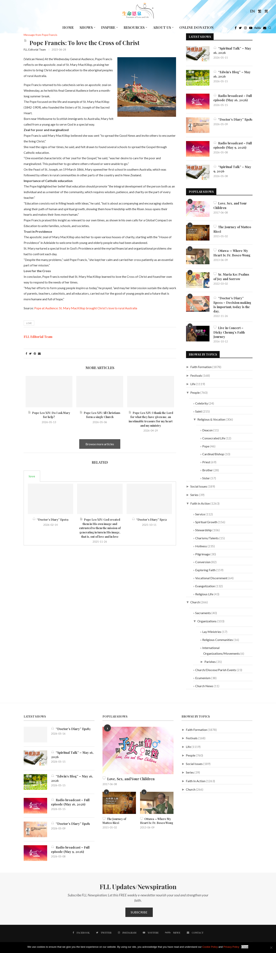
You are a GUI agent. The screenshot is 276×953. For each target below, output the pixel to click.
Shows (86, 27)
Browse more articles (99, 444)
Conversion (202, 562)
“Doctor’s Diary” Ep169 (50, 519)
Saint (198, 411)
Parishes (210, 661)
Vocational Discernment (211, 578)
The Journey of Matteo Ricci (232, 229)
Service (200, 514)
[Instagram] (245, 29)
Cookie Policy (210, 946)
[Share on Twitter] (30, 353)
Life (192, 384)
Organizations (207, 621)
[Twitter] (240, 29)
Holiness (201, 546)
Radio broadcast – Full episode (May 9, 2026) (232, 145)
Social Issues (198, 486)
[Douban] (264, 29)
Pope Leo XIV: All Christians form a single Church (99, 415)
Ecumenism (202, 678)
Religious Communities (217, 640)
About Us (162, 27)
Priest (206, 462)
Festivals (196, 375)
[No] (271, 947)
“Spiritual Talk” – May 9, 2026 (232, 169)
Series (194, 495)
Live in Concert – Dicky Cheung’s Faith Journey (229, 332)
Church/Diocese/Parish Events (215, 670)
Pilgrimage (202, 554)
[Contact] (195, 933)
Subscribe (139, 912)
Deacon (207, 430)
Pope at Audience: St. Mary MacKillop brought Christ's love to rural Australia (85, 308)
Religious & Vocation (211, 419)
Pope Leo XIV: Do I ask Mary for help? (49, 415)
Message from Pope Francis (40, 34)
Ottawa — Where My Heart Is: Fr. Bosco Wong (232, 253)
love (29, 323)
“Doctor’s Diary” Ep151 (149, 519)
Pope (205, 446)
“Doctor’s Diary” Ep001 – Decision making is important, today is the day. (232, 304)
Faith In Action (200, 503)
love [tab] (32, 476)
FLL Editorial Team (35, 49)
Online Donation (196, 27)
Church (195, 602)
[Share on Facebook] (26, 353)
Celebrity (201, 403)
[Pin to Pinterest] (35, 353)
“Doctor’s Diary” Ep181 (232, 119)
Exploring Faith (205, 570)
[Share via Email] (39, 353)
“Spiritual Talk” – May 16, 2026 (232, 50)
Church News (204, 686)
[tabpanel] (100, 513)
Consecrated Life (213, 438)
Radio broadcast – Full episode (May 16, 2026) (232, 98)
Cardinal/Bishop (213, 454)
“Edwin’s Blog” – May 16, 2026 (232, 74)
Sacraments (203, 613)
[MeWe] (257, 29)
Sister (206, 478)
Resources (134, 27)
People (195, 393)
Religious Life (204, 594)
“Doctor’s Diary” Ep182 (71, 729)
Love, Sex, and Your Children (230, 205)
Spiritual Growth (206, 522)
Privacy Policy (231, 946)
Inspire (108, 27)
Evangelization (205, 586)
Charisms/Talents (207, 538)
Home (68, 27)
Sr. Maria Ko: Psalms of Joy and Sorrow (231, 276)
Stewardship (203, 530)
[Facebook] (236, 29)
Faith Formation (201, 367)
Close (245, 946)
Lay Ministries (211, 632)
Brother (207, 470)
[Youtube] (251, 29)
